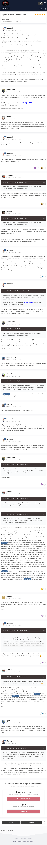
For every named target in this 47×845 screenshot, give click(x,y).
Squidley (9, 175)
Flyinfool (9, 117)
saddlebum (10, 90)
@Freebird (6, 394)
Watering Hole (17, 21)
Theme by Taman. (30, 841)
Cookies (30, 839)
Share (11, 822)
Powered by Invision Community (19, 841)
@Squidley (4, 571)
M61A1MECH (11, 357)
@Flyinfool (27, 579)
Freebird (6, 19)
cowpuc (9, 492)
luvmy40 (9, 211)
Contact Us (23, 839)
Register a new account (23, 798)
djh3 (8, 721)
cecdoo (9, 596)
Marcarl (9, 404)
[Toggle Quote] (3, 182)
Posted (13, 30)
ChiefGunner (11, 374)
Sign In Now (23, 811)
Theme (17, 839)
